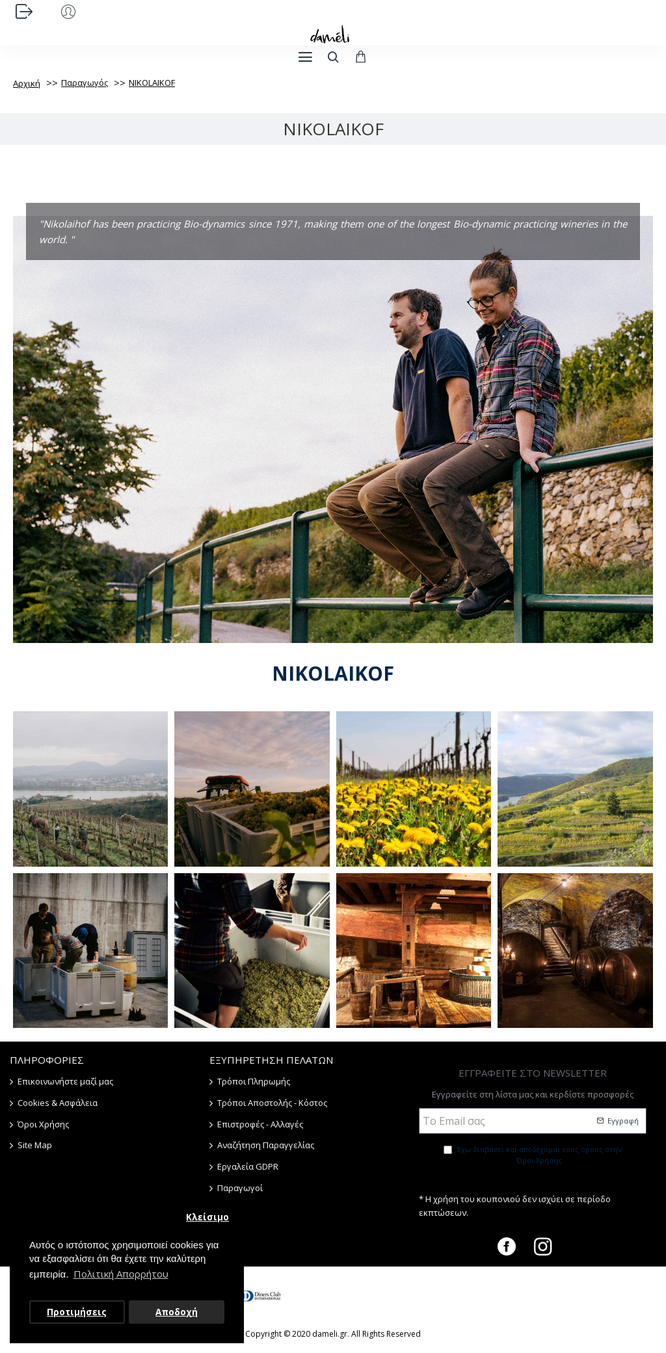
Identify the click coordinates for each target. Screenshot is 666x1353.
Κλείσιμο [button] (207, 1217)
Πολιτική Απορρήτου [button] (120, 1273)
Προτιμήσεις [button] (77, 1312)
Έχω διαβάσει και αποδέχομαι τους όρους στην (533, 1155)
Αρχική (26, 83)
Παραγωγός (84, 82)
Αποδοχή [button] (176, 1312)
